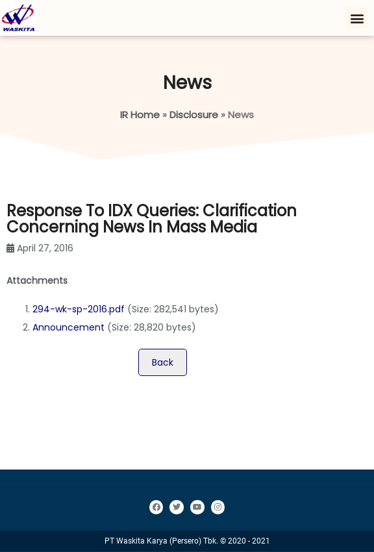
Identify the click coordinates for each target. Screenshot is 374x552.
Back (162, 362)
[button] (357, 18)
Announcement (68, 327)
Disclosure (193, 114)
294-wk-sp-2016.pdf (78, 309)
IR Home (140, 114)
